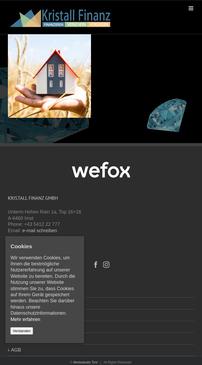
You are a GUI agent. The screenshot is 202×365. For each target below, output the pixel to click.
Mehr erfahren (25, 319)
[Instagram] (106, 264)
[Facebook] (96, 264)
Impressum (22, 326)
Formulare (22, 315)
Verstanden (22, 331)
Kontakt (19, 303)
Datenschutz (24, 338)
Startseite (21, 291)
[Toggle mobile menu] (191, 8)
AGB (16, 350)
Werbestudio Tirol (85, 362)
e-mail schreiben (39, 230)
